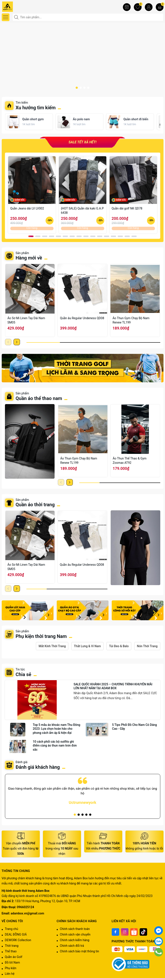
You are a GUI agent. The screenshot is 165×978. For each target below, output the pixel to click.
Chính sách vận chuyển (75, 935)
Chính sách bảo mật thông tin (79, 952)
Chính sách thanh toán (75, 929)
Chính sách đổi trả (72, 946)
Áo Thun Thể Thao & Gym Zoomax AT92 (130, 460)
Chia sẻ (23, 675)
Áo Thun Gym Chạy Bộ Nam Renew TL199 (131, 320)
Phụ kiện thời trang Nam (41, 636)
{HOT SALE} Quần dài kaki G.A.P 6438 (82, 210)
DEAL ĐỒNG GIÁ (16, 935)
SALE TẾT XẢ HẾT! (82, 143)
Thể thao (11, 952)
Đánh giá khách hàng (38, 767)
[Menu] (5, 17)
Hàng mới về (29, 258)
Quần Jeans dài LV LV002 (27, 208)
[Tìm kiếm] (16, 17)
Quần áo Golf (13, 957)
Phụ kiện (10, 968)
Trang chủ (11, 929)
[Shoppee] (134, 932)
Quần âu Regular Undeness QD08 (82, 318)
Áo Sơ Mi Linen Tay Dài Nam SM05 (26, 320)
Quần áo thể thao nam (39, 398)
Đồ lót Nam (12, 963)
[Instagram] (124, 932)
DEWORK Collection (18, 940)
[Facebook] (115, 932)
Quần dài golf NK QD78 (127, 208)
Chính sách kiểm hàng (74, 940)
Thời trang (11, 946)
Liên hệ (10, 974)
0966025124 (25, 908)
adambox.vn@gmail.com (27, 914)
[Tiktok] (143, 932)
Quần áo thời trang (35, 504)
